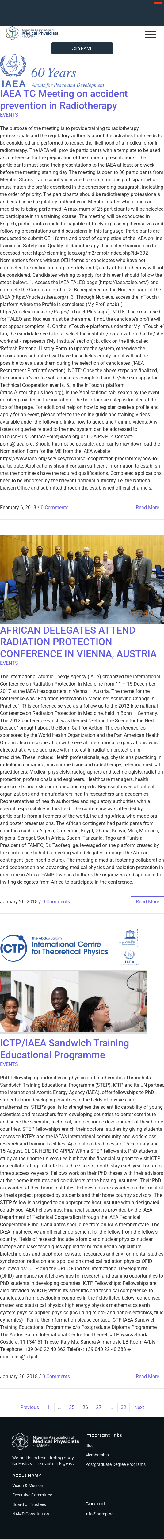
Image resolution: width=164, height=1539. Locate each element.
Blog (89, 1445)
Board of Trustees (29, 1504)
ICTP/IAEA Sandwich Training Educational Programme (64, 1048)
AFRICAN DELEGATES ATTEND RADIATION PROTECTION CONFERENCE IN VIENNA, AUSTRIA (78, 642)
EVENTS (9, 115)
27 (98, 1407)
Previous (29, 1407)
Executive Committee (32, 1495)
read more (147, 507)
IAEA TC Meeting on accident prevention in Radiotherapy (64, 99)
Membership (97, 1454)
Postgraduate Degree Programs (115, 1464)
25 (71, 1407)
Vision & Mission (27, 1485)
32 (123, 1407)
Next (139, 1407)
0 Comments (54, 507)
